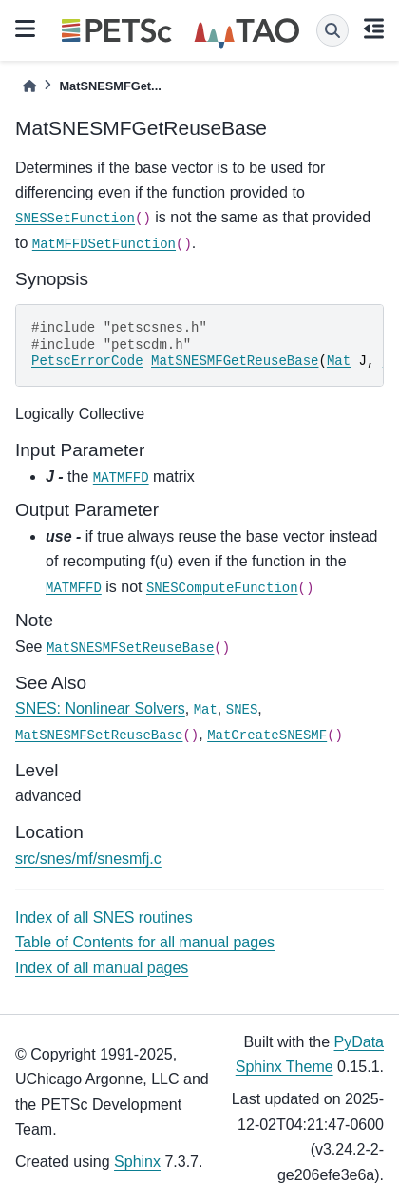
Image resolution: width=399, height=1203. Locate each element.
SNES (242, 709)
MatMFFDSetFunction (104, 244)
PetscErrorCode (87, 361)
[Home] (29, 86)
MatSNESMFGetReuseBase (234, 361)
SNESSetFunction (75, 218)
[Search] (332, 30)
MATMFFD (121, 478)
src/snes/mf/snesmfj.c (88, 858)
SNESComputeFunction (222, 588)
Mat (339, 361)
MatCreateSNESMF (267, 735)
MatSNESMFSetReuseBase (130, 648)
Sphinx (137, 1162)
